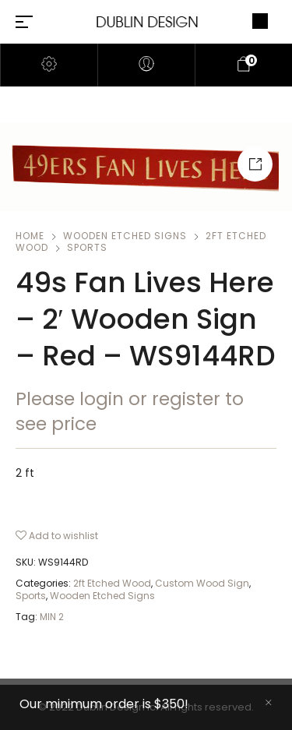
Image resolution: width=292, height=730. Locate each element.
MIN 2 (52, 616)
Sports (87, 247)
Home (30, 235)
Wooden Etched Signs (125, 235)
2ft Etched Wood (112, 583)
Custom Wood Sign (202, 583)
